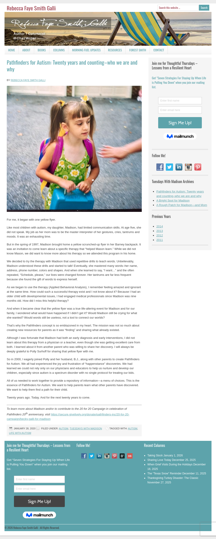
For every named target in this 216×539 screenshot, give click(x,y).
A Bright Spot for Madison (172, 200)
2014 (159, 226)
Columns (57, 51)
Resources (115, 50)
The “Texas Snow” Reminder (164, 473)
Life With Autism (20, 433)
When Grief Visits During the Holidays (170, 464)
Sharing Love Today (159, 460)
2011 (159, 240)
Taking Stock (155, 455)
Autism (63, 428)
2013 (159, 231)
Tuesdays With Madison (86, 428)
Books (40, 51)
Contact (157, 51)
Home (11, 50)
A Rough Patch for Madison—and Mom (181, 205)
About (26, 50)
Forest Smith (137, 50)
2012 (159, 235)
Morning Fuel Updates (84, 51)
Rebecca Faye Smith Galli (31, 8)
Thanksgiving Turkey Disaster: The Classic (172, 478)
